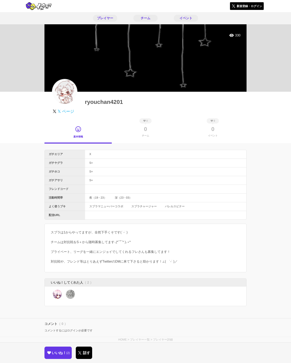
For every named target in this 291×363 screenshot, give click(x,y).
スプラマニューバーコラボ (106, 206)
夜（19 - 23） (98, 197)
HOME (122, 339)
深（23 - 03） (123, 197)
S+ (91, 162)
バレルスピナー (175, 206)
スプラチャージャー (144, 206)
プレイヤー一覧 (140, 339)
